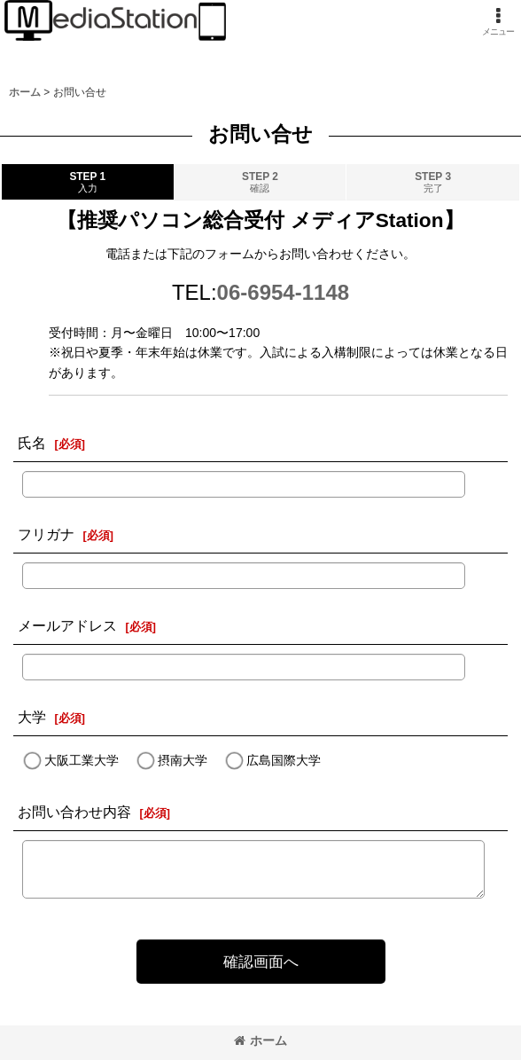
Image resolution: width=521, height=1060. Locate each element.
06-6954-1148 (283, 292)
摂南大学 (182, 761)
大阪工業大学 (81, 761)
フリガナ (46, 534)
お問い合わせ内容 (74, 812)
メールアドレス (67, 625)
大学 (32, 717)
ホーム (260, 1040)
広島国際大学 (283, 761)
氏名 (32, 443)
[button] (498, 21)
